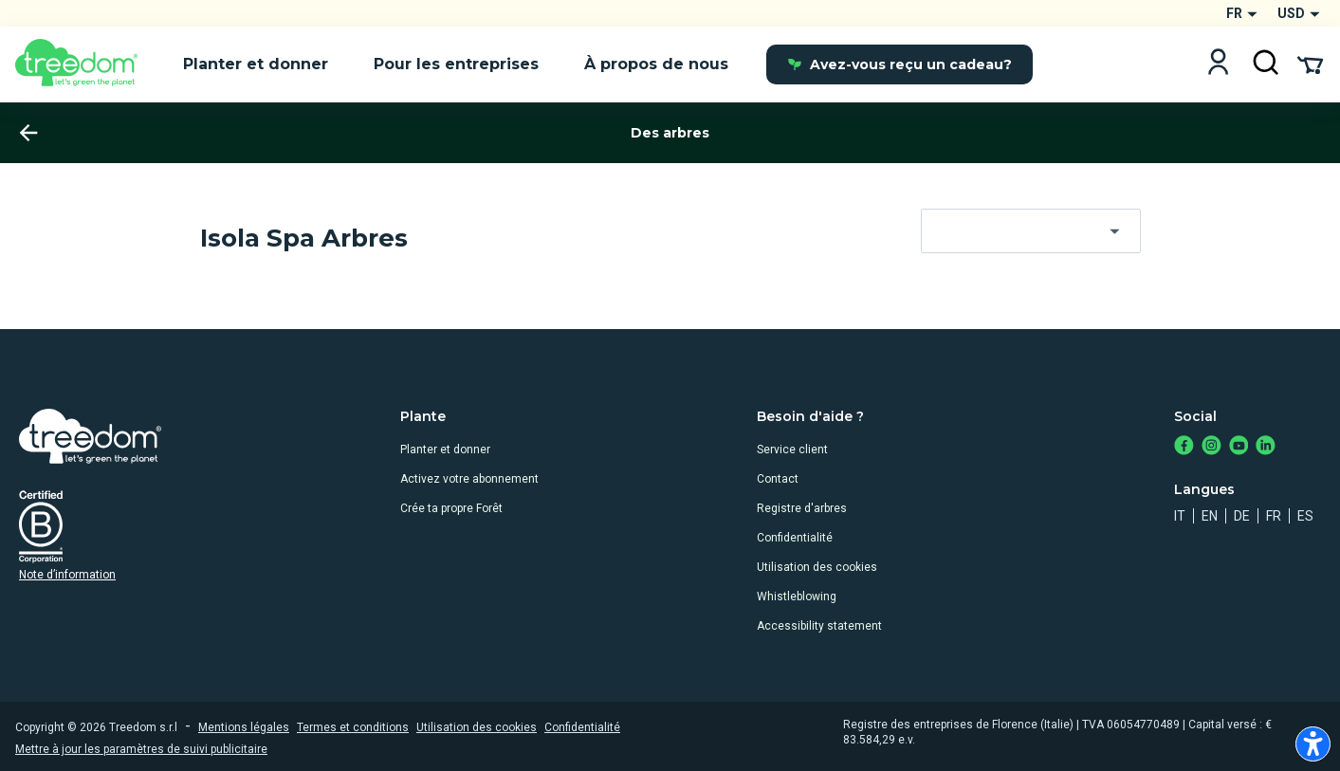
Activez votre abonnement (469, 479)
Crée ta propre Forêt (451, 508)
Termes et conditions (353, 727)
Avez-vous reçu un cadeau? (899, 64)
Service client (792, 449)
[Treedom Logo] (84, 64)
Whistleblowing (796, 596)
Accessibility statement (819, 626)
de (1242, 515)
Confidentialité (795, 537)
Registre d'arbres (802, 508)
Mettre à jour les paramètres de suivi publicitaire (141, 749)
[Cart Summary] (1310, 64)
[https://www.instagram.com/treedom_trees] (1211, 447)
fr (1273, 515)
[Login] (1218, 64)
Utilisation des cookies (817, 567)
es (1305, 515)
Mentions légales (243, 727)
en (1210, 515)
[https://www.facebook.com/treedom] (1184, 447)
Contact (777, 479)
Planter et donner (445, 449)
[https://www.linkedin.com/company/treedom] (1266, 447)
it (1179, 515)
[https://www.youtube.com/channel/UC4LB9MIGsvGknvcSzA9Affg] (1239, 447)
